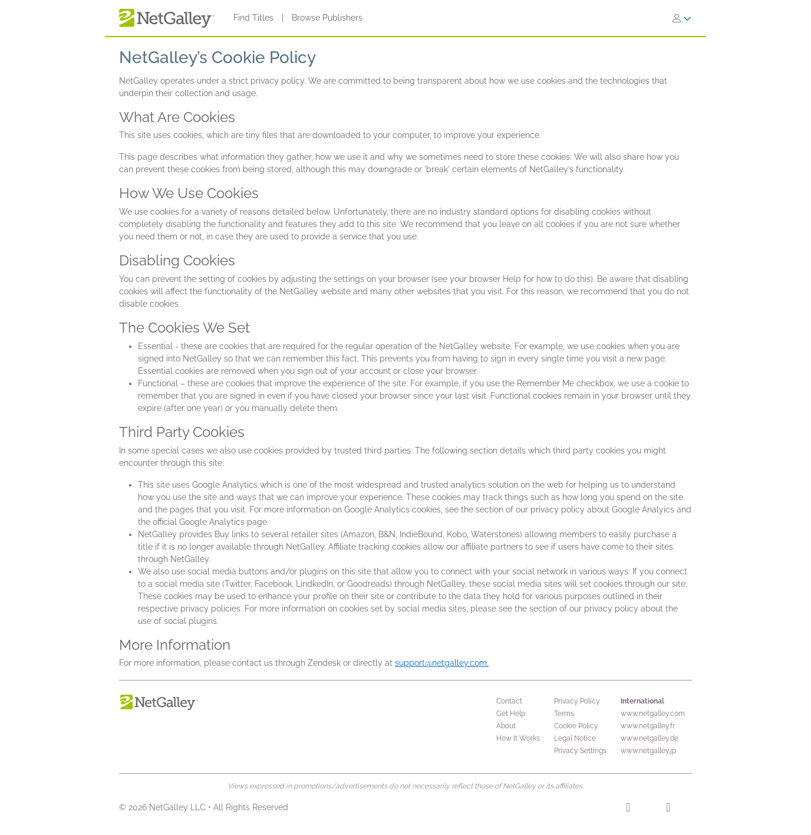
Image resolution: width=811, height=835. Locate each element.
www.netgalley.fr (648, 726)
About (506, 726)
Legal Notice (575, 738)
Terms (564, 713)
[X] (668, 809)
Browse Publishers (327, 17)
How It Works (518, 738)
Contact (509, 701)
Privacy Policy (577, 701)
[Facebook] (628, 809)
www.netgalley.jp (648, 751)
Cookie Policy (576, 726)
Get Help (510, 713)
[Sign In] (682, 18)
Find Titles (253, 17)
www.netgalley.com (653, 713)
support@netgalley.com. (442, 663)
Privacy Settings (580, 751)
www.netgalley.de (649, 738)
